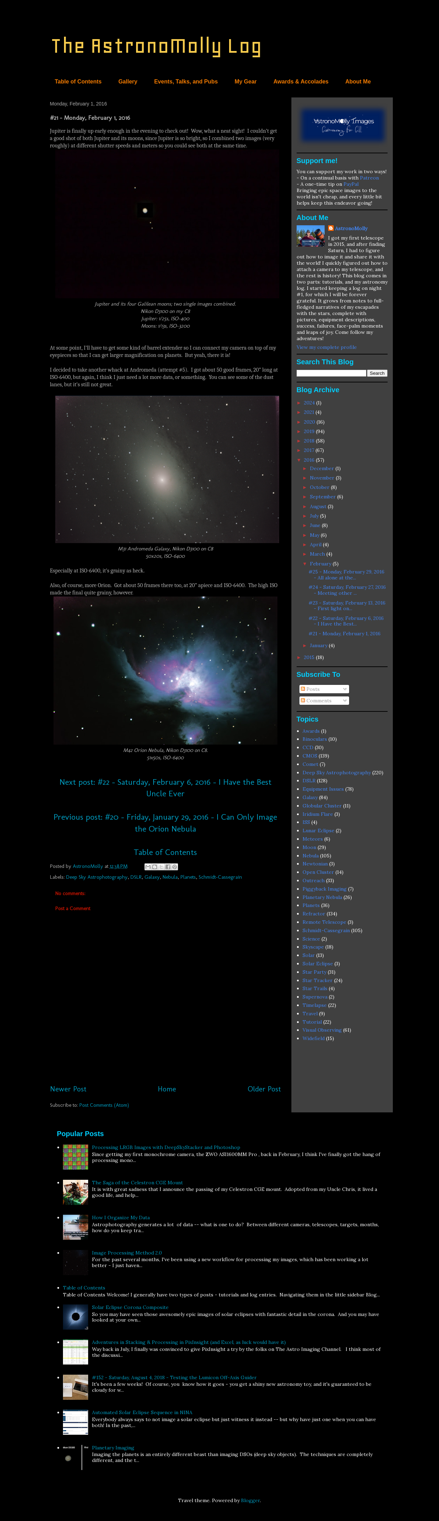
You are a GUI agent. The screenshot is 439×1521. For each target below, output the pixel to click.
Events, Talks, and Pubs (186, 82)
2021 (310, 412)
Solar (309, 955)
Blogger (250, 1500)
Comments (316, 700)
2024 (310, 403)
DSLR (136, 877)
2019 (310, 431)
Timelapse (315, 1005)
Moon (309, 847)
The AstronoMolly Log (156, 45)
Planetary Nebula (322, 897)
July (315, 516)
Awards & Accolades (301, 82)
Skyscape (313, 947)
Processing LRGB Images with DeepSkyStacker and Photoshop (166, 1147)
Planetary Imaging (113, 1448)
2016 (310, 460)
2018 (310, 441)
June (316, 525)
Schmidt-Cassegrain (220, 877)
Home (167, 1088)
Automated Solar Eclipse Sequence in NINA (142, 1412)
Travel (310, 1013)
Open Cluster (318, 872)
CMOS (310, 756)
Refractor (314, 914)
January (319, 645)
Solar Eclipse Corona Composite (130, 1307)
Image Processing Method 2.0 (127, 1253)
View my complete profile (327, 347)
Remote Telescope (324, 922)
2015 (310, 657)
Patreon (369, 178)
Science (311, 939)
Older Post (264, 1088)
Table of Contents (78, 82)
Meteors (313, 839)
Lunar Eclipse (318, 830)
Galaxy (152, 877)
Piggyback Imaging (325, 889)
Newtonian (315, 864)
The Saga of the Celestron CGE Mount (137, 1182)
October (320, 487)
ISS (306, 822)
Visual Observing (322, 1030)
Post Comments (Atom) (104, 1105)
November (323, 478)
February (321, 564)
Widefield (314, 1038)
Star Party (314, 972)
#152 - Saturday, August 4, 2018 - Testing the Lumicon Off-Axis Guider (174, 1377)
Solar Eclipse (318, 963)
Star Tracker (318, 980)
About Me (358, 82)
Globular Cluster (322, 806)
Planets (188, 877)
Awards (311, 731)
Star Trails (315, 988)
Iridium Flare (318, 814)
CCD (308, 747)
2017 (310, 450)
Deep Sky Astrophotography (97, 877)
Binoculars (315, 739)
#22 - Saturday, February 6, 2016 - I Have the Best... (346, 621)
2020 (310, 422)
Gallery (127, 82)
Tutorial (312, 1022)
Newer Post (68, 1088)
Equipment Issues (323, 789)
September (323, 496)
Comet (310, 764)
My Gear (246, 82)
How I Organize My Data (121, 1217)
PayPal (351, 184)
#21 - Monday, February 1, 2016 (345, 633)
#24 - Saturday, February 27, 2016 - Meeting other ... (347, 590)
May (315, 535)
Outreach (314, 880)
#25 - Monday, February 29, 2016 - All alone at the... (346, 575)
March (318, 554)
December (322, 468)
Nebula (170, 877)
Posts (310, 689)
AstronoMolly (351, 228)
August (319, 506)
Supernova (315, 997)
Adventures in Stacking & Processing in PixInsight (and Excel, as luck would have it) (189, 1342)
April (316, 544)
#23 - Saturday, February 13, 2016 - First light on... (347, 606)
